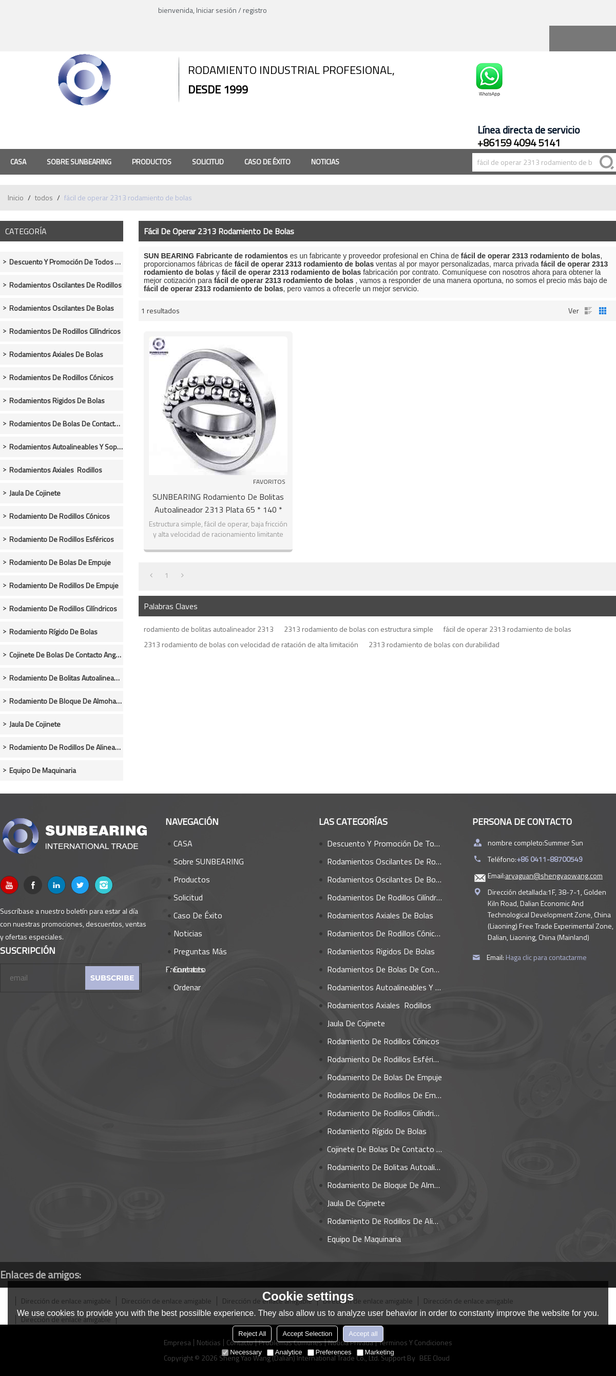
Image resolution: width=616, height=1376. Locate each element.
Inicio (16, 197)
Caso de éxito (267, 161)
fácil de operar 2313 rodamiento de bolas (507, 629)
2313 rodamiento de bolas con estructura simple (358, 629)
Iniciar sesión (216, 10)
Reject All (252, 1333)
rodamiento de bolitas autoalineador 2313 (209, 629)
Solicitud (208, 161)
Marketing (375, 1352)
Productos (151, 161)
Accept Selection (307, 1333)
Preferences (329, 1352)
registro (255, 10)
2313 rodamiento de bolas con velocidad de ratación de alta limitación (251, 644)
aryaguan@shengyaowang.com (554, 875)
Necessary (241, 1352)
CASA (18, 161)
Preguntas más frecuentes (196, 952)
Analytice (284, 1352)
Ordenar (187, 987)
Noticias (325, 161)
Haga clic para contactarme (546, 957)
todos (44, 197)
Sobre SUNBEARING (79, 161)
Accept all (363, 1333)
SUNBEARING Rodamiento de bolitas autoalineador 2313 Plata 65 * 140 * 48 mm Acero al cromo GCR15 (218, 503)
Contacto (190, 969)
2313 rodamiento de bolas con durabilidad (434, 644)
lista (588, 311)
